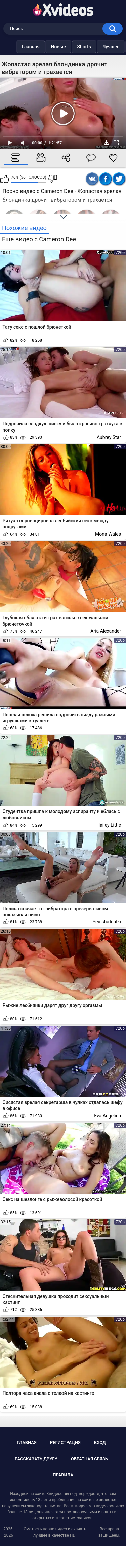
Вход (100, 1442)
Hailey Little (108, 825)
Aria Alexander (105, 631)
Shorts (71, 46)
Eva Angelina (107, 1116)
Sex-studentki (107, 921)
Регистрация (65, 1442)
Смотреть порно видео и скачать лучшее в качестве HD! (55, 1532)
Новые (44, 46)
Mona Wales (108, 534)
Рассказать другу (36, 1458)
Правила (63, 1475)
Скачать (106, 143)
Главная (17, 46)
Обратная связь (89, 1458)
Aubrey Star (109, 437)
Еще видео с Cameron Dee (39, 239)
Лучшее (97, 46)
